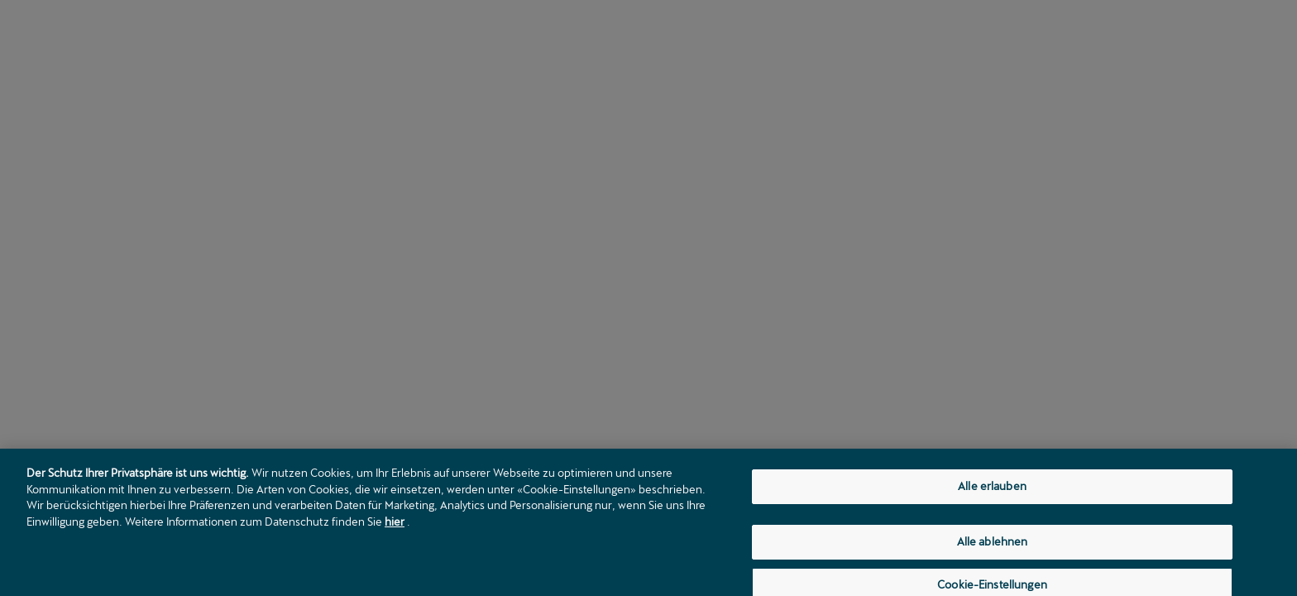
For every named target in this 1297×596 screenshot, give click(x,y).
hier (394, 525)
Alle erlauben (992, 490)
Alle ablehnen (992, 545)
